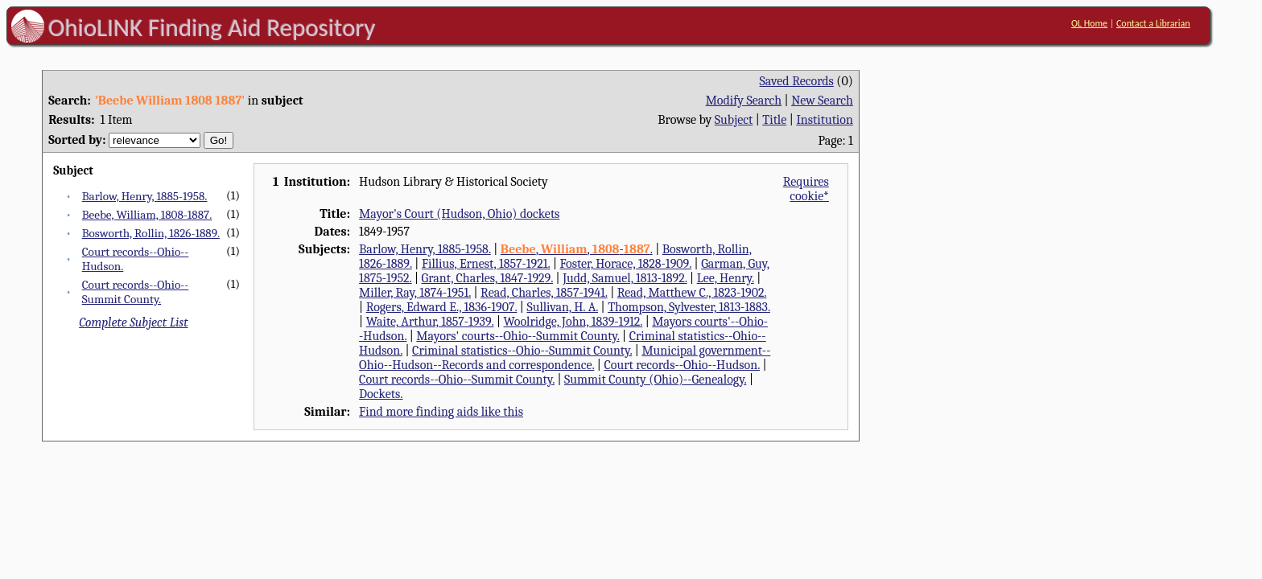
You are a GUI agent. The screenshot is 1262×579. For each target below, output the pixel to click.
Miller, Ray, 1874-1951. (415, 292)
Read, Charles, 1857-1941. (544, 292)
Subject (734, 120)
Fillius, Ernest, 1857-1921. (486, 264)
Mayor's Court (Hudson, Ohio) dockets (459, 214)
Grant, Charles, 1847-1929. (488, 278)
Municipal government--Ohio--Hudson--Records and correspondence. (564, 357)
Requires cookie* (806, 189)
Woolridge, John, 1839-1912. (573, 321)
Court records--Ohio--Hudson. (682, 365)
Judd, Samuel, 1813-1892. (625, 278)
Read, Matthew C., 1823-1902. (692, 292)
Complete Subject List (133, 322)
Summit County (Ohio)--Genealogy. (655, 379)
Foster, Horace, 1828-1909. (626, 264)
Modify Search (744, 100)
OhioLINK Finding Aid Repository (212, 27)
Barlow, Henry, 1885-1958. (145, 196)
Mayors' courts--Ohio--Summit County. (517, 336)
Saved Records (797, 81)
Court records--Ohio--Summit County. (135, 291)
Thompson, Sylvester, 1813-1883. (689, 307)
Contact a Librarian (1153, 23)
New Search (822, 100)
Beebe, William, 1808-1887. (147, 214)
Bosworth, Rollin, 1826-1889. (151, 233)
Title (774, 120)
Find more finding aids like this (441, 411)
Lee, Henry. (725, 278)
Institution (824, 120)
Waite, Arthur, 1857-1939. (430, 321)
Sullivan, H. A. (562, 307)
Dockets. (380, 394)
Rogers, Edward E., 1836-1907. (442, 307)
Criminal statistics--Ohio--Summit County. (522, 350)
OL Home (1089, 23)
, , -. (577, 249)
